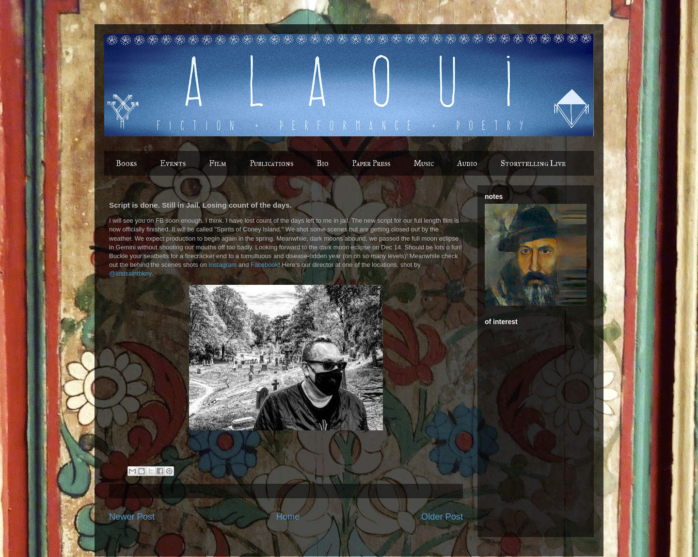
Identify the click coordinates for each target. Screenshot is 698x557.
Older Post (442, 517)
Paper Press (371, 163)
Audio (467, 163)
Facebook (264, 264)
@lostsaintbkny (130, 273)
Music (423, 163)
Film (217, 163)
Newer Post (132, 517)
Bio (323, 163)
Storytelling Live (533, 163)
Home (288, 517)
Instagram (222, 264)
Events (173, 163)
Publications (271, 163)
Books (126, 163)
